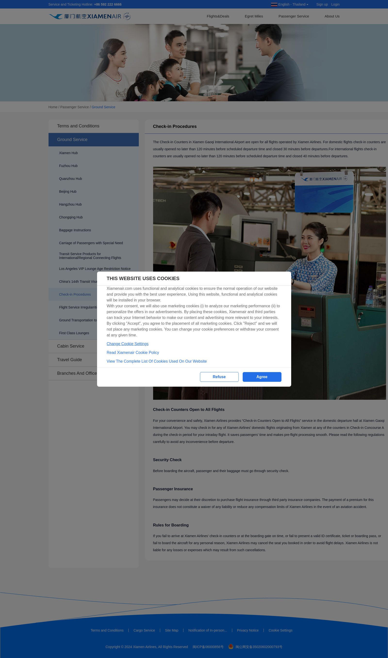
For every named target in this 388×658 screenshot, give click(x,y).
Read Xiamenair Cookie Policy (133, 352)
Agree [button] (261, 377)
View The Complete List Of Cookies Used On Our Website (157, 361)
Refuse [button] (219, 377)
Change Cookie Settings (128, 344)
